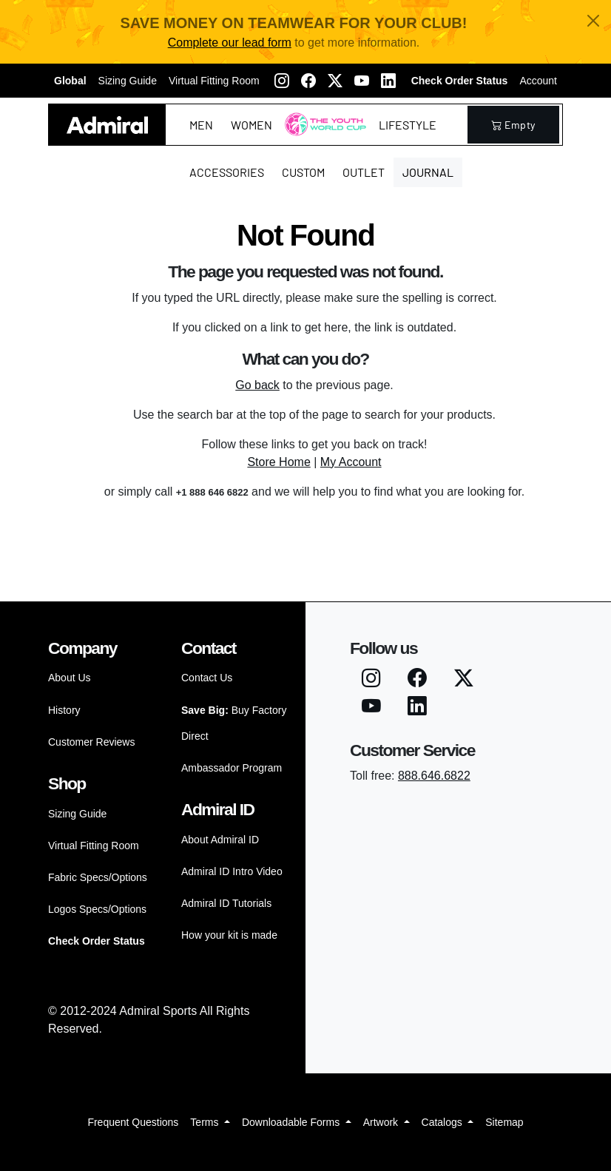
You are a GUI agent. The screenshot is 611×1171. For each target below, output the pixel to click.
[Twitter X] (335, 81)
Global (70, 81)
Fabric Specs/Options (97, 877)
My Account (351, 462)
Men (201, 125)
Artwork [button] (382, 1122)
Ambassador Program (231, 768)
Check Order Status (459, 81)
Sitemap (504, 1122)
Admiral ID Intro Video (232, 871)
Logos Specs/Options (97, 909)
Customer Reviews (91, 742)
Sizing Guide (127, 81)
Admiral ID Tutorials (226, 903)
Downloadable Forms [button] (292, 1122)
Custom (303, 172)
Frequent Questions (132, 1122)
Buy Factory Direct (233, 723)
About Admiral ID (220, 840)
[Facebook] (308, 81)
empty (513, 124)
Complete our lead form (229, 42)
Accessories (226, 172)
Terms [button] (205, 1122)
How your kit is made (229, 935)
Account (538, 81)
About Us (69, 678)
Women (251, 125)
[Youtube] (361, 81)
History (64, 710)
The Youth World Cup (321, 133)
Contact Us (206, 678)
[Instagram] (282, 81)
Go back (257, 385)
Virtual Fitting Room (214, 81)
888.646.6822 (434, 775)
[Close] (593, 20)
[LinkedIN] (388, 81)
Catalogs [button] (443, 1122)
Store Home (278, 462)
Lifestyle (407, 125)
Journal (427, 172)
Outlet (363, 172)
